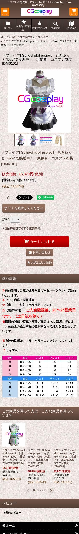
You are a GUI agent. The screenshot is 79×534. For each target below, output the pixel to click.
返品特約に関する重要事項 (21, 228)
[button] (5, 12)
